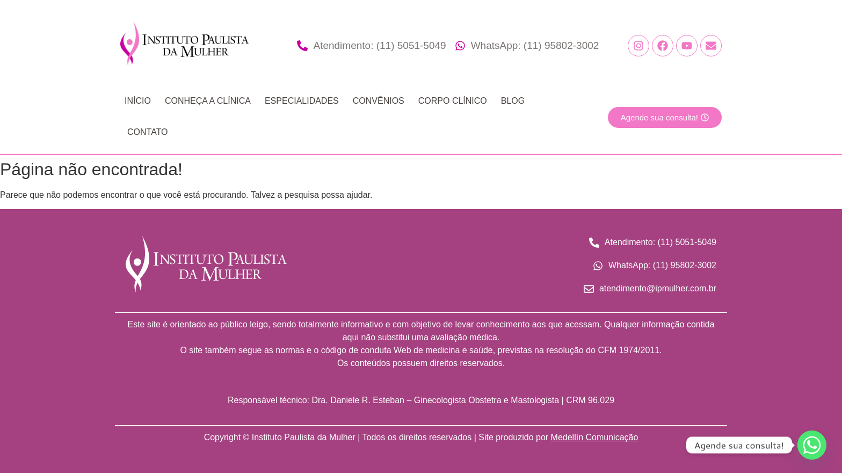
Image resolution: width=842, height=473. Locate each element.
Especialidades (302, 100)
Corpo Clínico (452, 100)
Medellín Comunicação (594, 437)
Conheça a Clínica (208, 100)
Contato (147, 132)
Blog (513, 100)
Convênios (378, 100)
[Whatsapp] (811, 445)
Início (138, 100)
